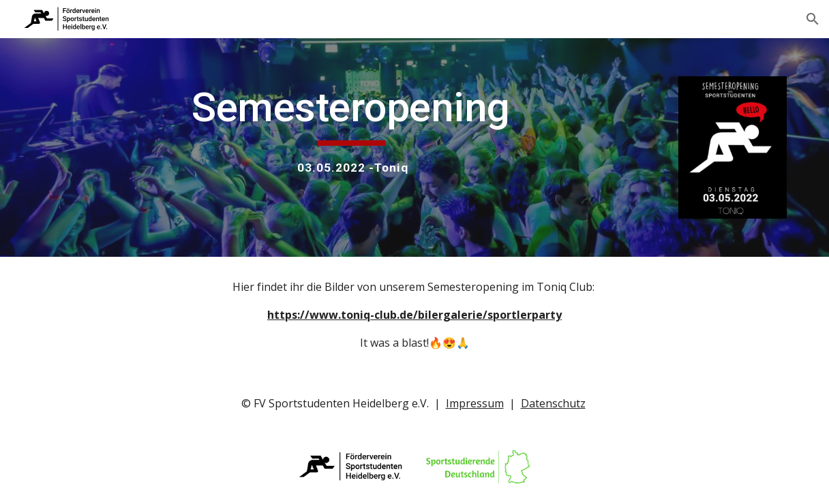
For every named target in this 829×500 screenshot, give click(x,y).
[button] (812, 19)
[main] (350, 129)
